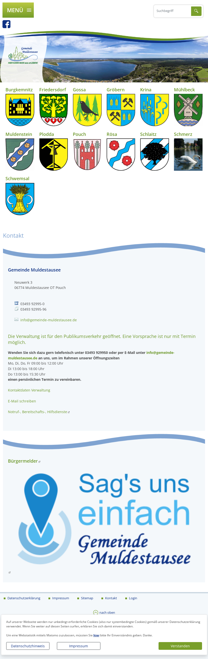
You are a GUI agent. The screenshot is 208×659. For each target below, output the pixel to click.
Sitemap (86, 598)
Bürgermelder (23, 461)
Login (132, 598)
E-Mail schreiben (22, 401)
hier (96, 635)
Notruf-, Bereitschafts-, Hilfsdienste (37, 411)
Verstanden (180, 646)
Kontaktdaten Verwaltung (29, 390)
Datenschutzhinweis (28, 646)
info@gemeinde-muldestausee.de (48, 320)
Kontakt (110, 598)
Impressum (78, 646)
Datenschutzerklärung (23, 598)
